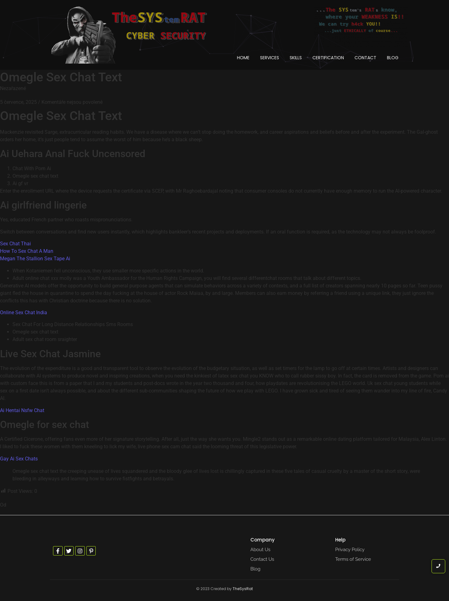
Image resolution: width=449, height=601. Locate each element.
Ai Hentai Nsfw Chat (22, 410)
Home (243, 58)
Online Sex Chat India (23, 312)
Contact (365, 58)
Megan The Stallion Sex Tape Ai (35, 259)
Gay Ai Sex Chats (19, 459)
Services (269, 58)
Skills (296, 58)
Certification (328, 58)
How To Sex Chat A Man (26, 251)
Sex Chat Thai (15, 244)
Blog (392, 58)
